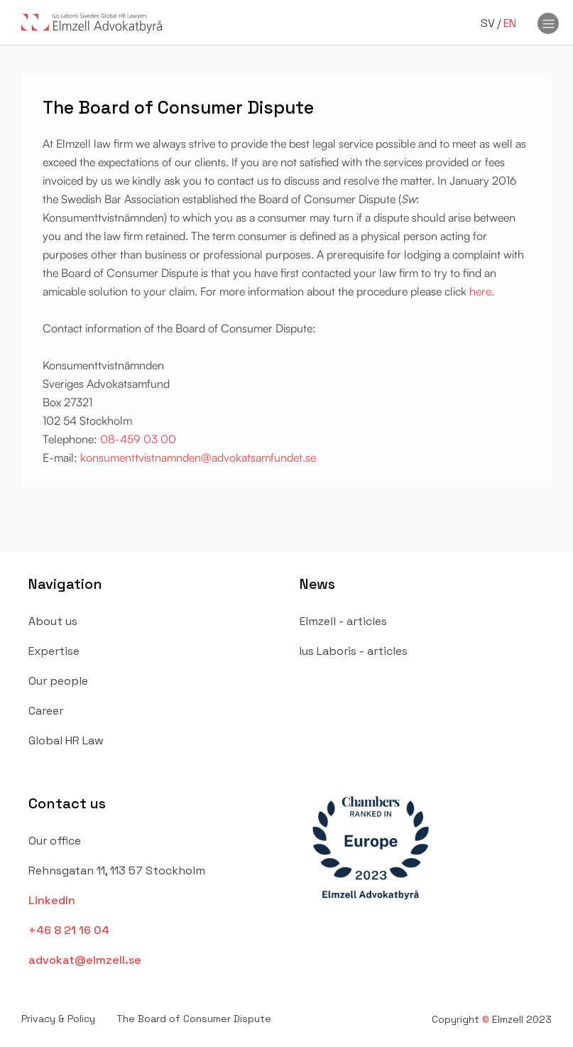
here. (481, 291)
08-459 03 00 (138, 439)
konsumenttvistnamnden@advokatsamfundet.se (196, 457)
